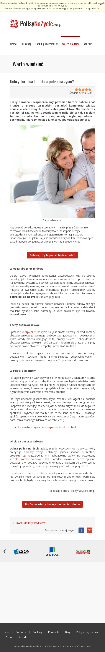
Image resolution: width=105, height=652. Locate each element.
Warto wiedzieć (70, 44)
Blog (67, 632)
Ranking (37, 632)
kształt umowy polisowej (26, 459)
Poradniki (53, 632)
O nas (9, 637)
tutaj (99, 8)
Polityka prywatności (87, 632)
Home (13, 44)
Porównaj (26, 44)
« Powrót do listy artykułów (29, 523)
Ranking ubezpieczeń (46, 44)
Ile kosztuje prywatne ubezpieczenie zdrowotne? (47, 427)
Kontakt (87, 44)
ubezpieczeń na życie (34, 332)
